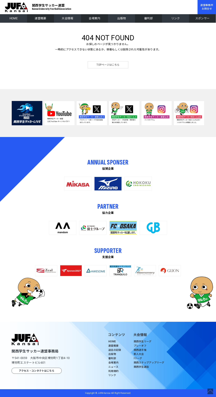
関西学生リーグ (143, 341)
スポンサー (202, 18)
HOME (13, 18)
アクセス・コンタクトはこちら (36, 370)
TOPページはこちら (107, 64)
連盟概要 (40, 18)
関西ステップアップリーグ (149, 362)
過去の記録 (114, 350)
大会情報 (67, 18)
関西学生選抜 (141, 366)
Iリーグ (138, 358)
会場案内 (94, 18)
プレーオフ (140, 345)
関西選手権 (140, 350)
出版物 (121, 18)
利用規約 (113, 371)
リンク (175, 18)
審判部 (148, 18)
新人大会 (139, 354)
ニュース (113, 366)
